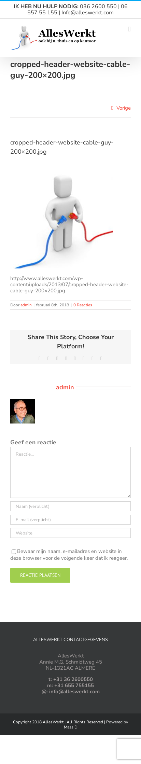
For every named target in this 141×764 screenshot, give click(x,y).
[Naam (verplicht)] (70, 506)
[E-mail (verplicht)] (70, 520)
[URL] (70, 533)
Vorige (123, 108)
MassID (70, 727)
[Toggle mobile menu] (129, 29)
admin (26, 305)
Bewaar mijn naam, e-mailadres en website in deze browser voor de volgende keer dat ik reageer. (69, 554)
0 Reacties (82, 305)
